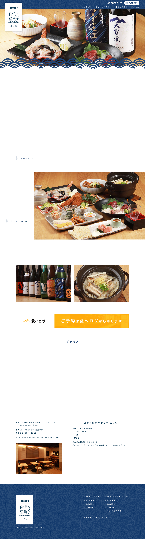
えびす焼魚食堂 (92, 496)
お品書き (90, 504)
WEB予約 (133, 3)
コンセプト (87, 7)
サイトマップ (101, 518)
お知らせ (90, 507)
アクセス (135, 7)
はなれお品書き (102, 7)
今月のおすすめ (120, 7)
